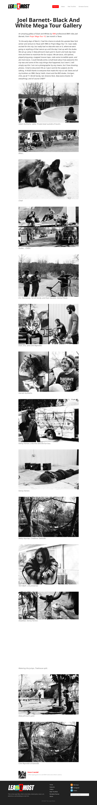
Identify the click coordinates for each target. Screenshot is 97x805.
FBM (54, 34)
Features (55, 6)
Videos (63, 6)
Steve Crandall (33, 772)
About (51, 796)
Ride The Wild (72, 6)
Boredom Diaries (83, 6)
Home (51, 785)
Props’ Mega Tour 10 (37, 36)
